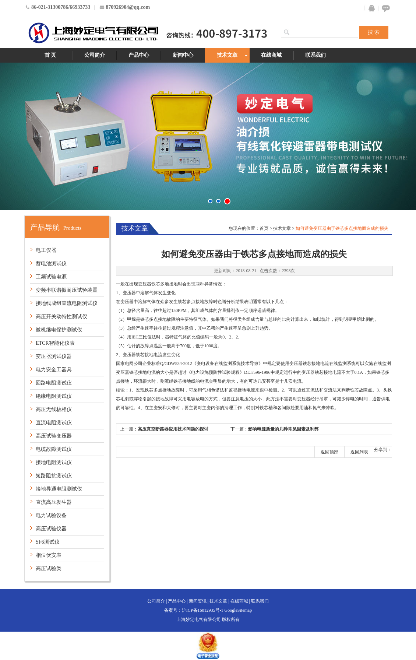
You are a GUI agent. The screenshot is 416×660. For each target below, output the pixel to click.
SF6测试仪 (48, 542)
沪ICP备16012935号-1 (202, 610)
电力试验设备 (51, 515)
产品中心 (138, 55)
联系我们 (315, 55)
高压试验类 (48, 568)
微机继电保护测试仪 (59, 330)
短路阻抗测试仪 (54, 475)
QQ (370, 8)
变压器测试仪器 (54, 356)
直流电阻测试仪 (54, 422)
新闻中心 (183, 55)
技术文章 (227, 55)
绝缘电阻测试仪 (54, 396)
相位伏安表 (48, 555)
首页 (264, 228)
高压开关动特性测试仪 (61, 316)
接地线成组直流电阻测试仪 (67, 303)
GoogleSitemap (238, 610)
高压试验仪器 (51, 528)
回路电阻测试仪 (54, 383)
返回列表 (359, 451)
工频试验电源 (51, 277)
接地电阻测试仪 (54, 462)
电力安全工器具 (54, 369)
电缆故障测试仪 (54, 449)
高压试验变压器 (54, 436)
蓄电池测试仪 (51, 263)
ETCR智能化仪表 (55, 343)
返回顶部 (329, 451)
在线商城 (271, 55)
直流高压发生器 (54, 502)
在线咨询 (384, 8)
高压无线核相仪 (54, 409)
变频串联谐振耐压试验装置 (67, 290)
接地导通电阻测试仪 (59, 489)
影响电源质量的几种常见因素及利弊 (283, 429)
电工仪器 (46, 250)
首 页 (50, 55)
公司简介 (94, 55)
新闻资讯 (198, 601)
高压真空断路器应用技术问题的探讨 (173, 429)
